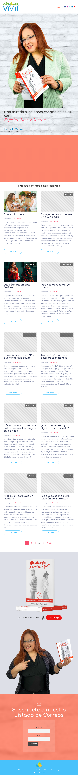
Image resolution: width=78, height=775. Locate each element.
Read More (13, 251)
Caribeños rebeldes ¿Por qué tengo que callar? (19, 356)
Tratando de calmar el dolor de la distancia (55, 356)
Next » (49, 543)
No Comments (17, 218)
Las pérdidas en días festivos (17, 286)
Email (39, 735)
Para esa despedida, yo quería (55, 286)
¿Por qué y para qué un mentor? (18, 497)
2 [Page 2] (31, 543)
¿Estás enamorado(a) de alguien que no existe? (56, 427)
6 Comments (53, 362)
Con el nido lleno (14, 214)
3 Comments (53, 292)
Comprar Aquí (54, 617)
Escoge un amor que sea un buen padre (56, 215)
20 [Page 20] (43, 543)
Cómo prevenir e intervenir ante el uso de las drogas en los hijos (20, 428)
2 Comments (17, 435)
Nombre (39, 728)
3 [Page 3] (35, 543)
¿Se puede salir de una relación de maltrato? (55, 497)
